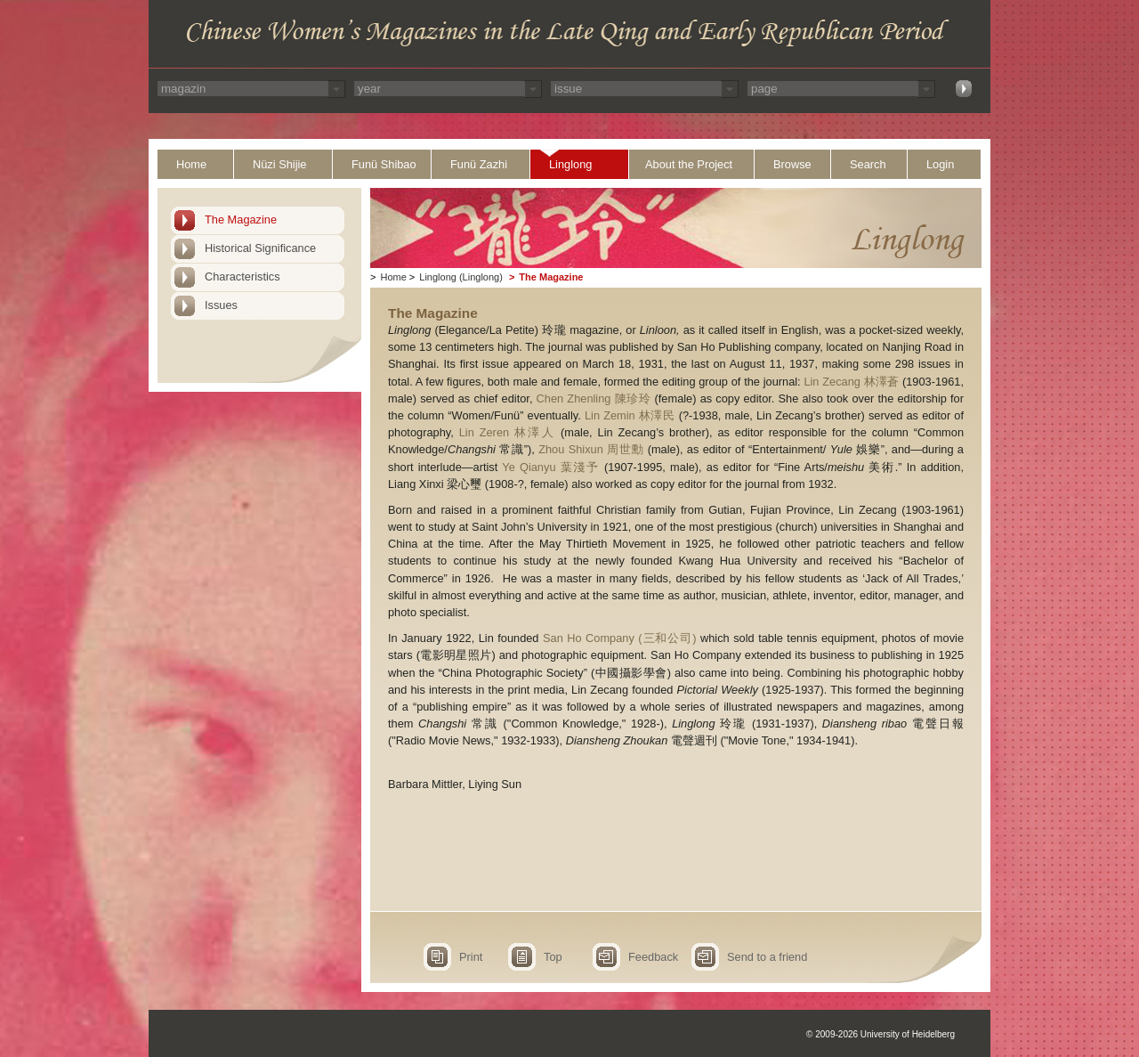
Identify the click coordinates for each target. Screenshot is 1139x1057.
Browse (792, 164)
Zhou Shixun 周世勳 (590, 449)
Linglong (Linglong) (461, 277)
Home (191, 164)
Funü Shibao (383, 164)
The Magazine (241, 219)
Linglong (570, 164)
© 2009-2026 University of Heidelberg (880, 1034)
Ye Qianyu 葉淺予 (550, 467)
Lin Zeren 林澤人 (507, 432)
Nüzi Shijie (279, 164)
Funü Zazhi (478, 164)
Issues (221, 305)
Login (940, 164)
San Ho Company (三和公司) (620, 638)
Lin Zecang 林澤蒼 (851, 381)
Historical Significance (260, 248)
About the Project (688, 164)
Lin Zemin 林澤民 (630, 415)
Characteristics (242, 276)
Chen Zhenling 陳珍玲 (594, 398)
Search (868, 164)
